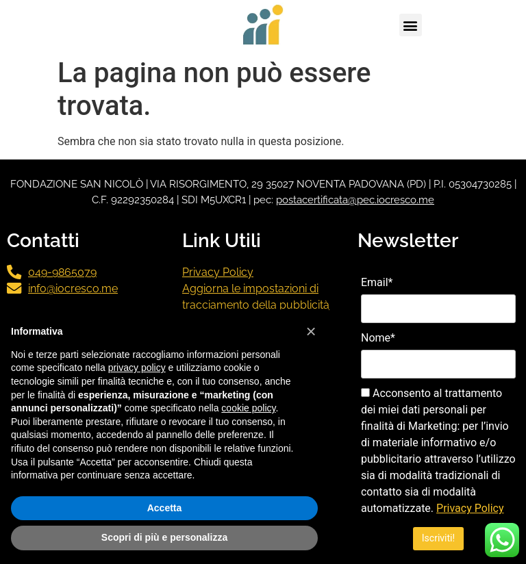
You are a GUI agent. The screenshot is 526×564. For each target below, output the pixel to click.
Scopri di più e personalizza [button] (164, 537)
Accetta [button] (164, 507)
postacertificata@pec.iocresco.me (355, 200)
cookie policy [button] (248, 407)
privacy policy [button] (137, 367)
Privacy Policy (217, 272)
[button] (410, 25)
